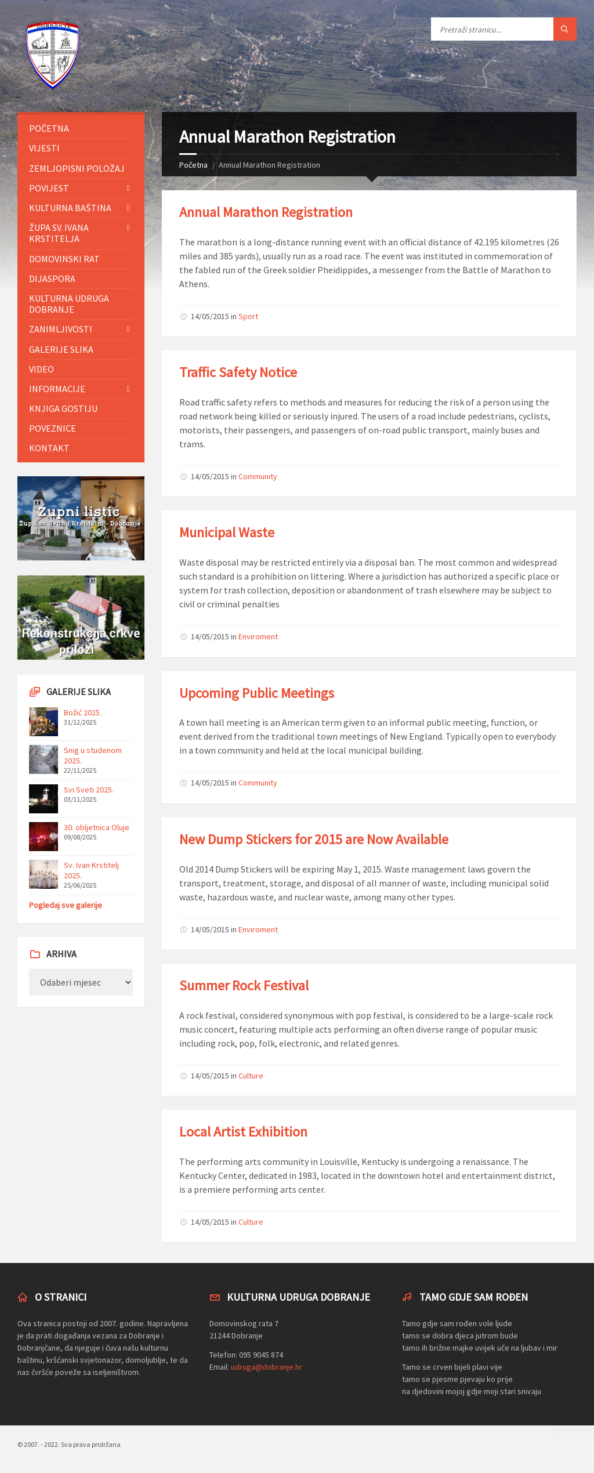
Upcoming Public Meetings (256, 693)
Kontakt (49, 448)
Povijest (49, 188)
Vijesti (44, 148)
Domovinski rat (64, 259)
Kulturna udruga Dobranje (69, 303)
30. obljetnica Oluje (96, 827)
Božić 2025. (83, 712)
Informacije (57, 389)
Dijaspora (52, 278)
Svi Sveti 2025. (89, 789)
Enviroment (258, 636)
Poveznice (52, 428)
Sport (248, 316)
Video (41, 369)
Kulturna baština (70, 207)
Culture (250, 1075)
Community (257, 476)
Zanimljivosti (60, 329)
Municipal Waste (226, 532)
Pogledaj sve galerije (65, 905)
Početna (193, 165)
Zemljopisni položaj (77, 168)
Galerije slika (61, 349)
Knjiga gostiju (63, 408)
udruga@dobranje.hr (266, 1367)
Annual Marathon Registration (266, 212)
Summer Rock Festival (244, 985)
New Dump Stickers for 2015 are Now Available (313, 839)
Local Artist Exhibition (243, 1132)
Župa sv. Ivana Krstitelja (59, 233)
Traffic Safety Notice (238, 372)
